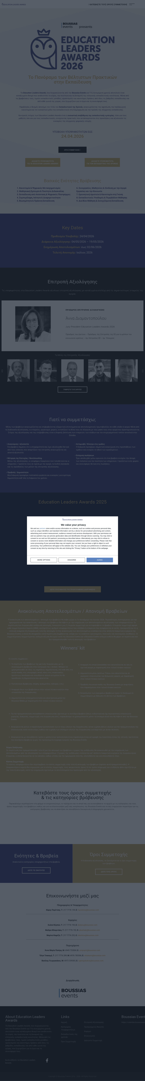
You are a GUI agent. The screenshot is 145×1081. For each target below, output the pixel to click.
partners (43, 528)
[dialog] (72, 540)
